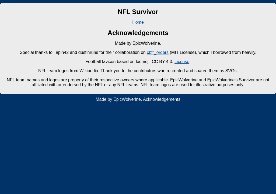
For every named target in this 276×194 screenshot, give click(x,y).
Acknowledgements (161, 99)
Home (138, 22)
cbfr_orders (158, 52)
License (181, 61)
